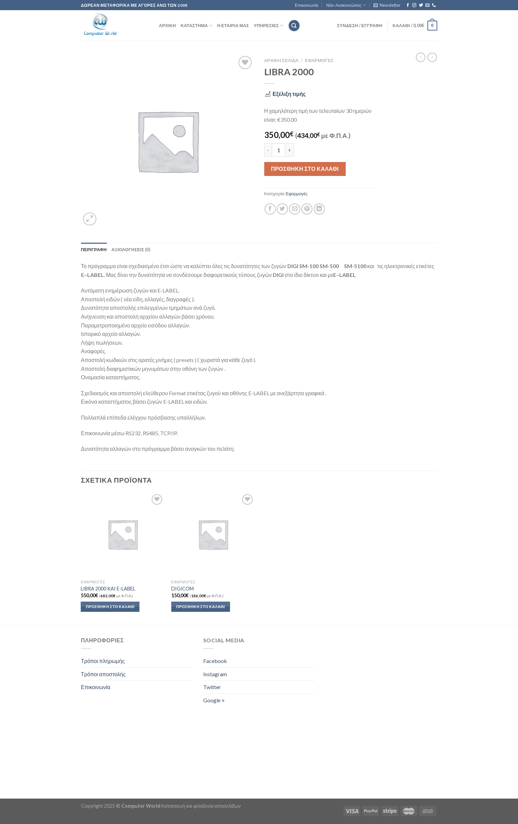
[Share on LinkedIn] (319, 209)
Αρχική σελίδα (281, 60)
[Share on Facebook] (270, 209)
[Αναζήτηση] (294, 25)
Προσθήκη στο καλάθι (305, 168)
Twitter (212, 687)
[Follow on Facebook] (408, 5)
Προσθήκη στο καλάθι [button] (110, 606)
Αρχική (167, 25)
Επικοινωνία (306, 5)
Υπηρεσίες (268, 25)
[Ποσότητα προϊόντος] (278, 150)
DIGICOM (182, 588)
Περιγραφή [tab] (94, 249)
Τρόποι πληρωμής (103, 661)
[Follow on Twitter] (421, 5)
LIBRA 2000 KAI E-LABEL (108, 588)
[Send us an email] (427, 5)
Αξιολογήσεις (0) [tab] (131, 249)
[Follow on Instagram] (414, 5)
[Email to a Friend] (294, 209)
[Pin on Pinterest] (306, 209)
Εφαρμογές (319, 60)
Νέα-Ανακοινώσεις (346, 5)
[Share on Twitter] (282, 209)
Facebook (215, 661)
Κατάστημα (196, 25)
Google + (214, 700)
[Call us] (434, 5)
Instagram (215, 674)
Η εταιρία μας (233, 25)
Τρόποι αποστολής (103, 674)
